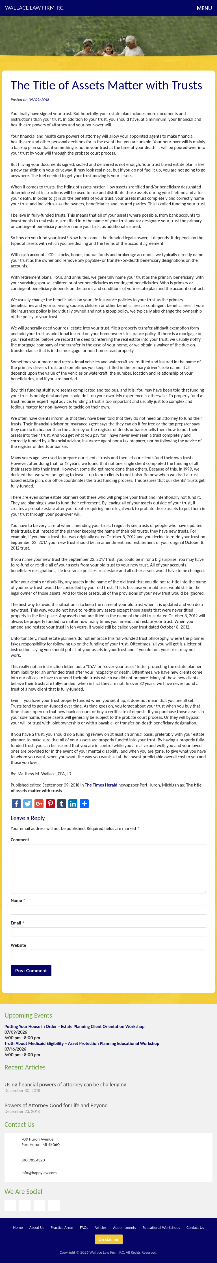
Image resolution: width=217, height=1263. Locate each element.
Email (17, 923)
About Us (36, 1227)
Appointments (124, 1227)
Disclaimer (109, 1239)
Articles (101, 1227)
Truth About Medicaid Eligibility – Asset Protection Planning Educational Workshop (82, 1043)
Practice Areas (62, 1227)
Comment (20, 839)
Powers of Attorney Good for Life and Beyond (56, 1105)
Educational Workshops (161, 1227)
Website (18, 945)
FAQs (84, 1227)
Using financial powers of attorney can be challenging (65, 1084)
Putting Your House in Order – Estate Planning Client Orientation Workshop (75, 1026)
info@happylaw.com (39, 1172)
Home (18, 1227)
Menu (204, 8)
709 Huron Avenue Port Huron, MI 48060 (40, 1142)
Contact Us (19, 1124)
